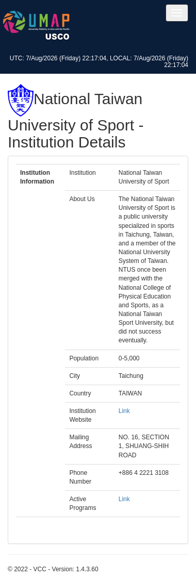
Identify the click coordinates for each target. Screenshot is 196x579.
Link (124, 411)
